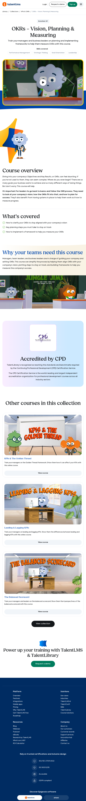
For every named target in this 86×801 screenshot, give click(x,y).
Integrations (18, 701)
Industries (64, 698)
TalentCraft (65, 704)
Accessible (43, 774)
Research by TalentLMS (22, 737)
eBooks (16, 735)
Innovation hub (66, 737)
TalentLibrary (66, 710)
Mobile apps (17, 704)
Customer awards (67, 732)
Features (16, 698)
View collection (43, 624)
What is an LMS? (19, 740)
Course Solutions (67, 713)
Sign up (72, 4)
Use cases (64, 695)
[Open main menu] (81, 4)
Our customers (66, 729)
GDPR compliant (45, 780)
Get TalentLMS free (21, 713)
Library (5, 11)
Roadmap (17, 716)
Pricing (15, 707)
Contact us (65, 743)
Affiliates (64, 740)
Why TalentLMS (19, 710)
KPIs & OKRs (25, 11)
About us (64, 726)
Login (44, 4)
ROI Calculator (18, 743)
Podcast (16, 732)
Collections (14, 11)
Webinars (16, 729)
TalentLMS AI (66, 701)
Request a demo (58, 4)
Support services (67, 735)
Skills (62, 707)
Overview (16, 695)
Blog (15, 726)
